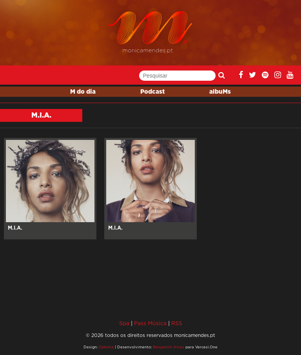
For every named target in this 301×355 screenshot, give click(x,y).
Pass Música (150, 323)
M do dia (83, 92)
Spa (124, 323)
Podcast (152, 92)
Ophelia (106, 347)
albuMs (220, 92)
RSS (176, 323)
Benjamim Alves (168, 347)
